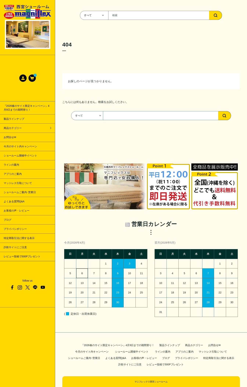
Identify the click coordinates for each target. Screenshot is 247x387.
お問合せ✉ (10, 137)
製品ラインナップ (14, 118)
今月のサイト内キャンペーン (20, 146)
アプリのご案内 (13, 173)
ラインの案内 (11, 164)
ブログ (7, 219)
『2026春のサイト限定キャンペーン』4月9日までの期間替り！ (26, 107)
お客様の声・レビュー (16, 210)
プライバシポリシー (15, 228)
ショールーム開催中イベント (22, 155)
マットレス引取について (18, 183)
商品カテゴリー (194, 345)
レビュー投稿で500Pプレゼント (22, 256)
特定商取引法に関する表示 (19, 238)
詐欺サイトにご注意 (15, 247)
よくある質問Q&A (14, 201)
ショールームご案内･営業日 (20, 192)
